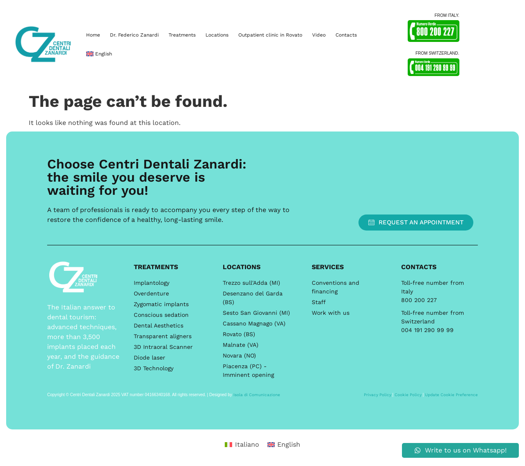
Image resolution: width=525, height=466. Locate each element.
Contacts (346, 35)
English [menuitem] (288, 444)
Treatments (182, 35)
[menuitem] (99, 53)
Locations (216, 35)
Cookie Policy (408, 394)
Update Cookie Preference (451, 394)
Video (319, 35)
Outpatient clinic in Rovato (270, 35)
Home (93, 35)
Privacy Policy (377, 394)
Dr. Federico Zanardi (134, 35)
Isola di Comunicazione (256, 394)
